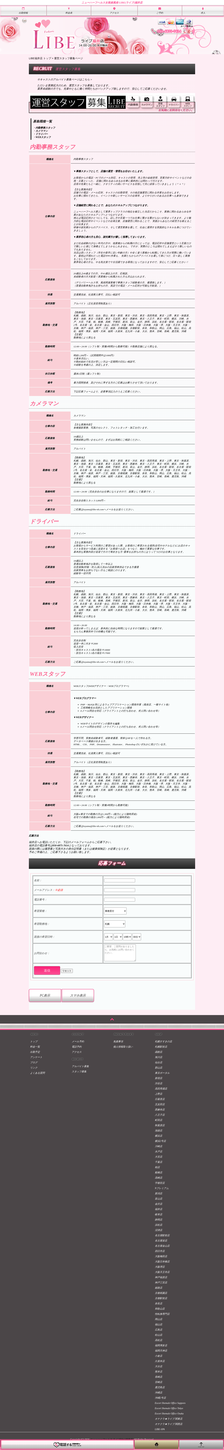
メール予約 (78, 1044)
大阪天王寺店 (162, 1275)
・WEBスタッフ (42, 137)
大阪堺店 (160, 1270)
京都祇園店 (161, 1296)
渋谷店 (158, 1086)
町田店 (158, 1123)
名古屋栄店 (161, 1243)
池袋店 (158, 1133)
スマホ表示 (78, 998)
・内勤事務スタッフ (44, 127)
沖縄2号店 (160, 1401)
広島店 (158, 1333)
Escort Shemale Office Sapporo (170, 1406)
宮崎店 (158, 1385)
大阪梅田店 (161, 1259)
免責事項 (118, 1044)
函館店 (158, 1055)
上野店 (158, 1097)
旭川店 (158, 1060)
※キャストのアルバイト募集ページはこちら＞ (64, 79)
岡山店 (158, 1322)
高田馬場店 (161, 1092)
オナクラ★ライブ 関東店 (169, 1422)
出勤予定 (35, 1055)
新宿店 (158, 1081)
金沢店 (158, 1207)
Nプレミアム (162, 1191)
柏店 (157, 1170)
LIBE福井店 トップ (40, 58)
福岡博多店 (161, 1348)
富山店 (158, 1202)
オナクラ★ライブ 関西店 (169, 1427)
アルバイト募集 (80, 1069)
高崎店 (158, 1181)
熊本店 (158, 1374)
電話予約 (77, 1050)
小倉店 (158, 1359)
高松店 (158, 1343)
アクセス (77, 1055)
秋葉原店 (160, 1128)
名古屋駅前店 (162, 1238)
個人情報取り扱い (123, 1050)
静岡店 (158, 1223)
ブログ (33, 1065)
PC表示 (45, 998)
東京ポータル (162, 1076)
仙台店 (158, 1065)
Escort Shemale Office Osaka (169, 1416)
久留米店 (160, 1364)
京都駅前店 (161, 1301)
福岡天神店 (161, 1354)
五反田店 (160, 1107)
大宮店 (158, 1160)
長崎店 (158, 1380)
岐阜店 (158, 1217)
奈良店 (158, 1306)
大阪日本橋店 (162, 1264)
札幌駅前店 (161, 1050)
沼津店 (158, 1233)
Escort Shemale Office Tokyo (169, 1411)
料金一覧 (35, 1050)
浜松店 (158, 1228)
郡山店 (158, 1071)
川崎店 (158, 1149)
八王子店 (160, 1118)
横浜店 (158, 1139)
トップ (33, 1044)
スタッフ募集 (79, 1074)
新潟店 (158, 1196)
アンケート (36, 1060)
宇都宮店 (160, 1186)
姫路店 (158, 1291)
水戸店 (158, 1154)
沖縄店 (158, 1395)
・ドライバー (40, 134)
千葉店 (158, 1165)
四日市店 (160, 1254)
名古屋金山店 (162, 1249)
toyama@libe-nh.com (93, 509)
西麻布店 (160, 1112)
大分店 (158, 1369)
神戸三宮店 (161, 1285)
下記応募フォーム (83, 391)
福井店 (158, 1212)
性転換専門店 (162, 1317)
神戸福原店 (161, 1280)
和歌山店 (160, 1312)
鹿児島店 (160, 1390)
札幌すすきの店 (163, 1044)
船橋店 (158, 1175)
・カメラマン (40, 131)
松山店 (158, 1338)
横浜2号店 (160, 1144)
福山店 (158, 1327)
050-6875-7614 (60, 845)
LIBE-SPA (160, 1432)
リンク (33, 1071)
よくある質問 (37, 1076)
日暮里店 (160, 1102)
